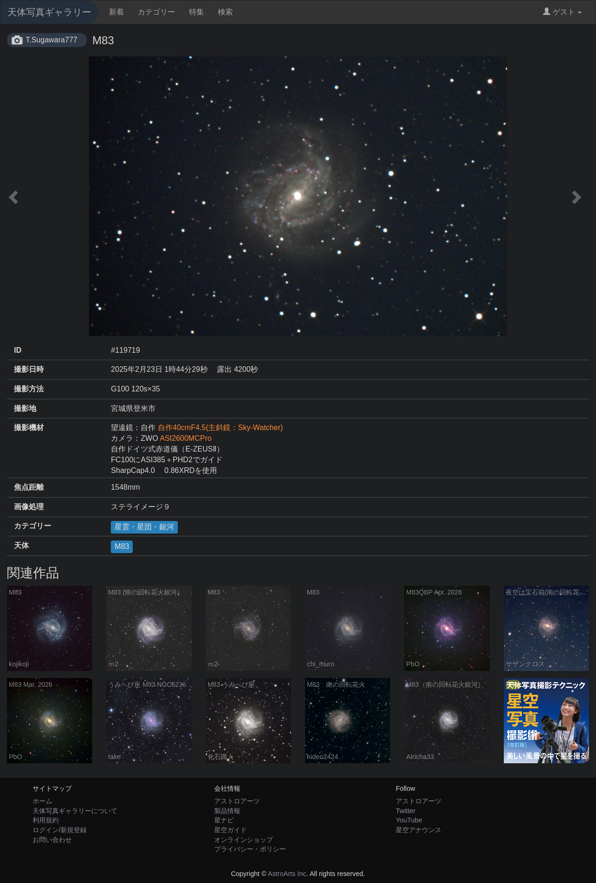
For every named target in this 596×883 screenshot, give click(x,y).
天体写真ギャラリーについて (75, 811)
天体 (21, 545)
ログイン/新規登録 (60, 830)
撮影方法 (29, 389)
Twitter (405, 811)
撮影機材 (29, 427)
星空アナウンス (418, 830)
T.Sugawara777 (51, 40)
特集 (196, 12)
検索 (225, 12)
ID (17, 350)
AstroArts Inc (287, 873)
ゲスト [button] (562, 12)
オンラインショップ (243, 839)
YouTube (409, 820)
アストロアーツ (237, 801)
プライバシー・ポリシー (250, 849)
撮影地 (25, 408)
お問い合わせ (52, 839)
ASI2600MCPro (185, 438)
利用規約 (46, 820)
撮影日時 (29, 369)
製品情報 (227, 811)
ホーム (42, 801)
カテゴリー (156, 12)
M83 (122, 546)
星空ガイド (230, 830)
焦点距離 (29, 487)
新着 (116, 12)
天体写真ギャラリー (49, 12)
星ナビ (224, 820)
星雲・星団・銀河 (144, 527)
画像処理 (29, 507)
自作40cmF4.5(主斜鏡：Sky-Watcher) (220, 427)
